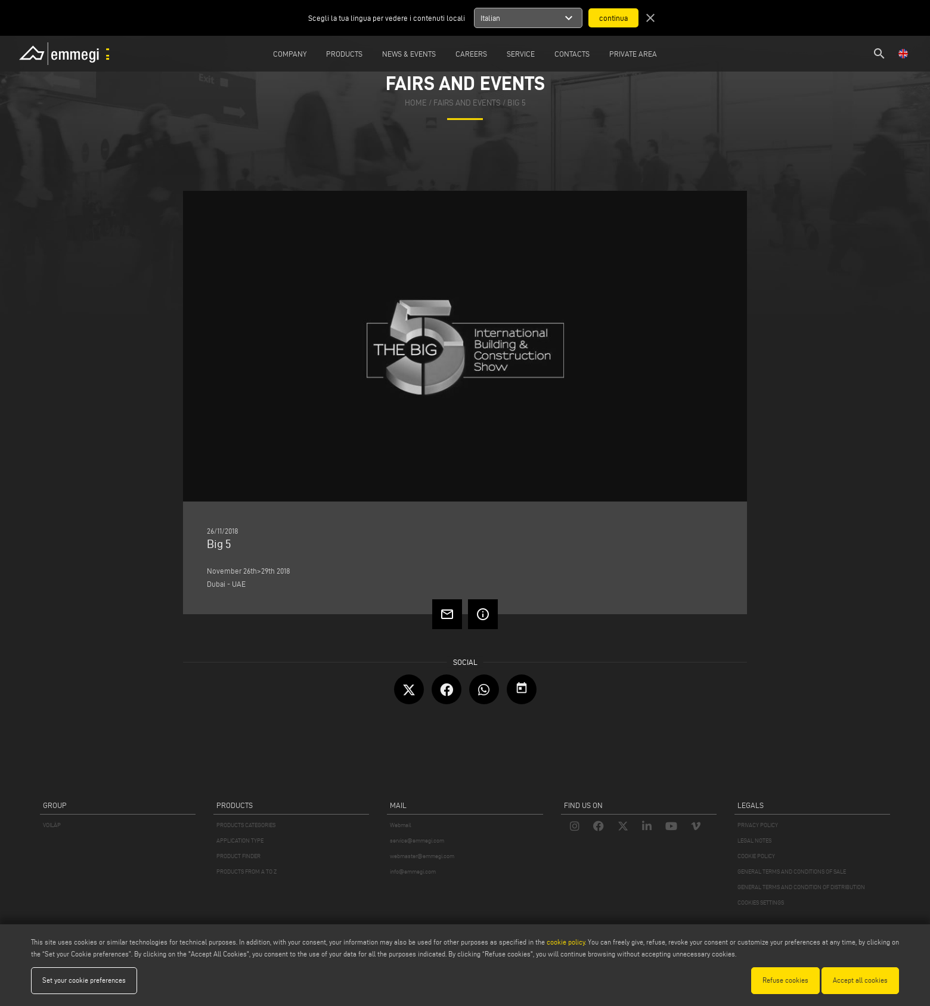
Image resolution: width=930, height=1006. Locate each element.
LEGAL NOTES (754, 840)
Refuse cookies (785, 980)
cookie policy (566, 942)
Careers (471, 53)
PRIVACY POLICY (757, 825)
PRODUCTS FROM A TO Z (246, 871)
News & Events (409, 53)
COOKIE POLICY (756, 856)
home (416, 102)
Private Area (633, 53)
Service (521, 53)
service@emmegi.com (417, 840)
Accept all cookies (860, 980)
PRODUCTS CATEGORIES (245, 825)
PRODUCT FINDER (238, 856)
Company (289, 53)
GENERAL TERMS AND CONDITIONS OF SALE (791, 871)
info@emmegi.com (413, 871)
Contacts (572, 53)
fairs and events (467, 102)
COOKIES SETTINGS (760, 902)
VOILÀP (52, 825)
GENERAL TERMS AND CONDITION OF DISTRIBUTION (801, 887)
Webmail (400, 825)
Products (344, 53)
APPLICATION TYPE (240, 840)
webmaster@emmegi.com (422, 856)
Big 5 (516, 102)
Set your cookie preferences (84, 980)
